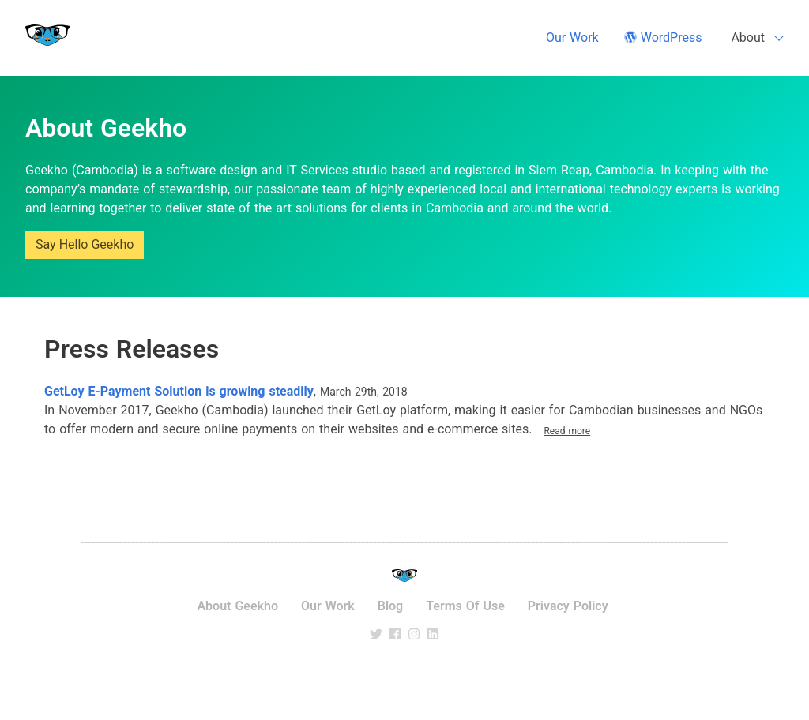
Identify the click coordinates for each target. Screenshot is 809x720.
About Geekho (237, 605)
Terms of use (465, 605)
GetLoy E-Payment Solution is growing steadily (179, 391)
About (748, 37)
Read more (567, 431)
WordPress (663, 37)
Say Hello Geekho (85, 244)
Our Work (572, 37)
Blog (390, 605)
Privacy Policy (568, 605)
